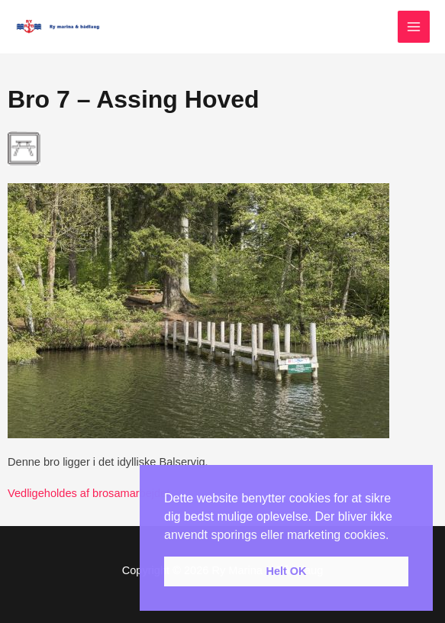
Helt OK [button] (286, 571)
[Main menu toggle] (414, 27)
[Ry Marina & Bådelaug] (61, 27)
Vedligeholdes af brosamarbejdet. (90, 493)
